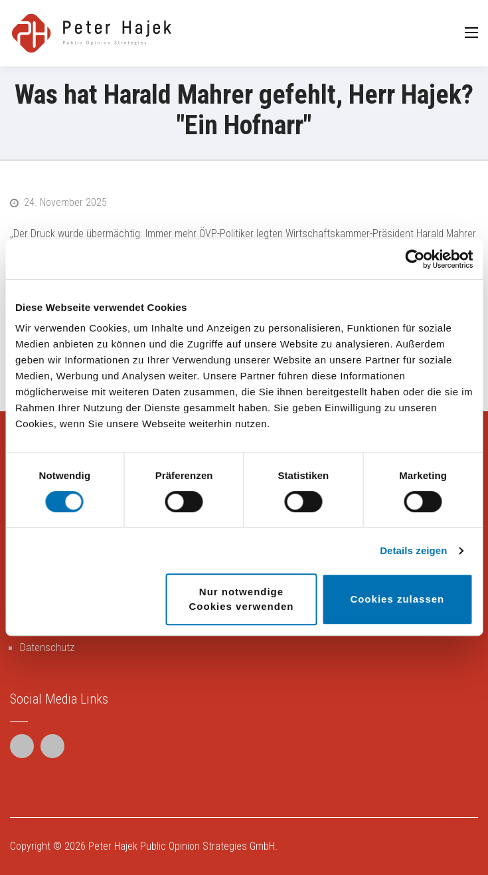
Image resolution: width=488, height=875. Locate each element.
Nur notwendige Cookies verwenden (241, 599)
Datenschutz (47, 647)
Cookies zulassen (397, 599)
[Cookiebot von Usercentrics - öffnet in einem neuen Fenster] (415, 259)
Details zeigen (413, 550)
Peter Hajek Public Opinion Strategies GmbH (181, 846)
